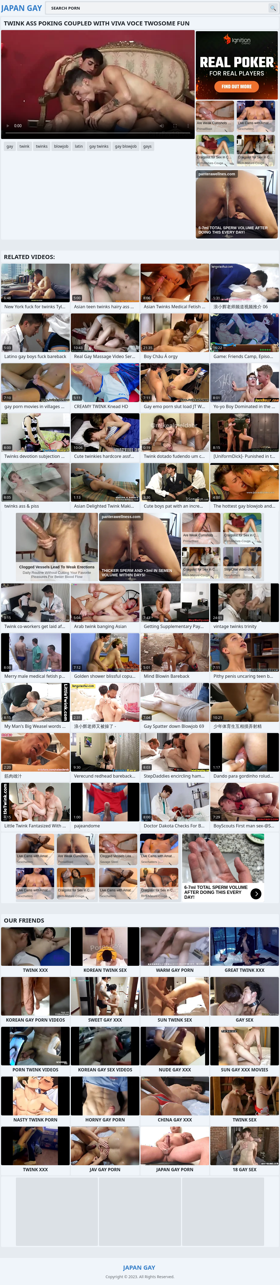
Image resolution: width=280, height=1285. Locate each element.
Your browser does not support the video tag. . (98, 84)
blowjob (61, 146)
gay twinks (99, 146)
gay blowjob (126, 146)
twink (25, 146)
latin (79, 146)
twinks (42, 146)
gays (147, 146)
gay (10, 146)
